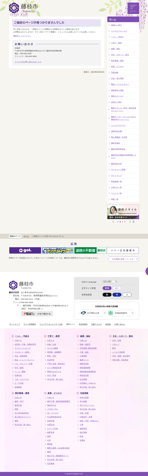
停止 (133, 222)
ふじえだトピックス (119, 31)
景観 (16, 409)
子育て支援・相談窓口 (56, 364)
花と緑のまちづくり (23, 417)
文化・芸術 (116, 340)
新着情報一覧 (116, 181)
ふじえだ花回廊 (118, 352)
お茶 (49, 440)
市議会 (82, 440)
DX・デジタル (52, 413)
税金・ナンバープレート (24, 360)
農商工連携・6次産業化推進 (58, 448)
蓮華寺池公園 (116, 131)
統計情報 (83, 432)
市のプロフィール (87, 405)
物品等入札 (51, 405)
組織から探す (116, 25)
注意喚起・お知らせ (88, 383)
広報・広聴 (84, 413)
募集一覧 (114, 199)
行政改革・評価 (86, 417)
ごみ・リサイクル (22, 379)
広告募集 (50, 464)
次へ (130, 222)
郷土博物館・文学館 (119, 137)
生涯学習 (50, 360)
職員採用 (83, 429)
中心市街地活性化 (22, 413)
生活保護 (83, 379)
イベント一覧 (116, 193)
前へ (113, 222)
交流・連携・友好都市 (121, 356)
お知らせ (18, 340)
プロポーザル (52, 409)
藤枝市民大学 (116, 164)
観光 (114, 348)
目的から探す (116, 102)
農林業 (50, 444)
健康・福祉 (115, 49)
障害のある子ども (54, 372)
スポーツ (115, 344)
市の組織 (83, 401)
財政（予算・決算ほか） (89, 421)
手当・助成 (51, 375)
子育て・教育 (116, 43)
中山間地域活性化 (54, 417)
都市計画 (18, 405)
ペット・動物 (20, 372)
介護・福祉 (84, 352)
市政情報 (114, 72)
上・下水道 (19, 383)
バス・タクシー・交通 (23, 364)
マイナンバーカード (23, 348)
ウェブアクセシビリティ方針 (51, 324)
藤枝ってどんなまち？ (120, 84)
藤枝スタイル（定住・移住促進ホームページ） (123, 109)
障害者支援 (84, 375)
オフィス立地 (52, 429)
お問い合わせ (119, 324)
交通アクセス (96, 324)
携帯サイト (70, 324)
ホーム (112, 19)
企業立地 (50, 425)
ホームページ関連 (118, 170)
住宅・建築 (19, 368)
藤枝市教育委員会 (118, 149)
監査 (81, 436)
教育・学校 (51, 356)
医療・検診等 (85, 344)
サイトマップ (116, 175)
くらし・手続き (117, 37)
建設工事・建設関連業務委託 (58, 401)
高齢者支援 (84, 364)
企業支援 (50, 421)
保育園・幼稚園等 (54, 352)
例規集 (108, 324)
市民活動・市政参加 (120, 360)
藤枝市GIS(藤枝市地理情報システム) (123, 156)
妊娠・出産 (51, 344)
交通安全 (18, 375)
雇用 (49, 452)
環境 (16, 421)
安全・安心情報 (117, 78)
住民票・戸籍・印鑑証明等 (25, 344)
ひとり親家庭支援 (54, 368)
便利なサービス (117, 96)
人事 (81, 425)
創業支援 (50, 432)
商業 (49, 436)
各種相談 (18, 387)
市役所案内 (83, 324)
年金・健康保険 (21, 356)
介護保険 (83, 356)
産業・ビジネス (117, 66)
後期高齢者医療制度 (88, 372)
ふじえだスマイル (118, 125)
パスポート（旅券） (23, 352)
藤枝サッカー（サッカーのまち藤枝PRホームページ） (123, 118)
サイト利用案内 (30, 324)
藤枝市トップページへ (22, 36)
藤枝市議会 (115, 143)
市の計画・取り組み (55, 379)
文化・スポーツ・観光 (120, 55)
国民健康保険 (85, 368)
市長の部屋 (84, 398)
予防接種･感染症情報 (88, 348)
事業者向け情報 (117, 90)
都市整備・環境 (117, 61)
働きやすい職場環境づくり (58, 456)
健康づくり (84, 360)
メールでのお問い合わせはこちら (28, 62)
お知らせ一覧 (116, 187)
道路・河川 (19, 401)
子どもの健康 (52, 348)
